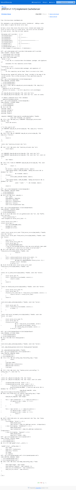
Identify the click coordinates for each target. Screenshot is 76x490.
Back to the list (52, 16)
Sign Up (52, 2)
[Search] (74, 2)
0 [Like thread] (39, 482)
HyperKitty (38, 488)
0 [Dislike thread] (41, 482)
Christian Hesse (6, 14)
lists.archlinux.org (6, 2)
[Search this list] (64, 2)
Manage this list (36, 2)
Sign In (45, 2)
